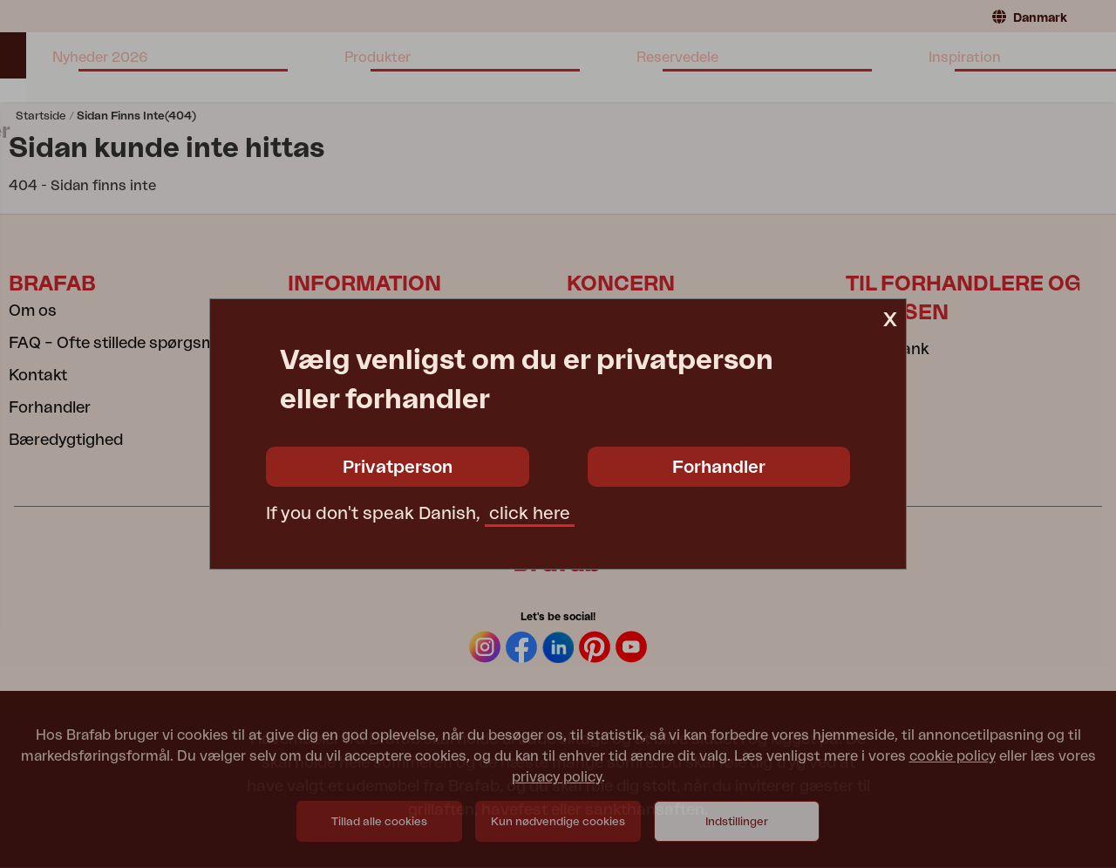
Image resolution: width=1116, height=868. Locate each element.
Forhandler (719, 467)
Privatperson (398, 467)
